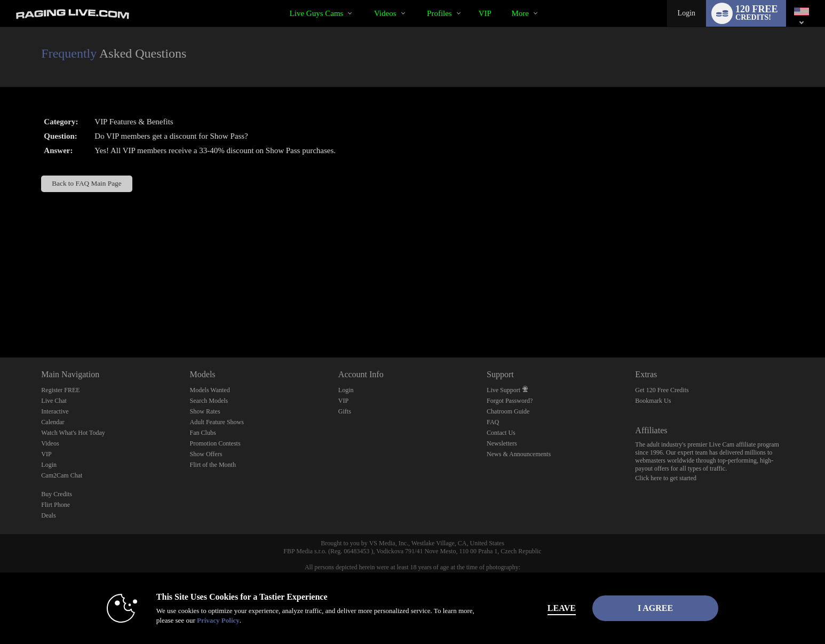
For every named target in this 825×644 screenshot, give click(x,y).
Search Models (209, 400)
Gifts (344, 411)
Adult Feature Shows (217, 422)
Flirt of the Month (213, 464)
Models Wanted (210, 390)
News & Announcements (519, 454)
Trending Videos (364, 0)
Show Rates (205, 411)
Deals (48, 515)
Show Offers (206, 454)
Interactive (54, 411)
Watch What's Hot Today (73, 432)
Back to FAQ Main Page (86, 183)
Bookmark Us (653, 400)
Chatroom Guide (508, 411)
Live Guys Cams (317, 13)
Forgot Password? (510, 400)
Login (686, 13)
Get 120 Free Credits (661, 390)
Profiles (439, 13)
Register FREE (60, 390)
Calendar (52, 422)
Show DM (0, 317)
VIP (485, 13)
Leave (562, 608)
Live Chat (54, 400)
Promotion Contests (215, 443)
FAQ (493, 422)
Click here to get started (665, 478)
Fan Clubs (203, 432)
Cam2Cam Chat (61, 475)
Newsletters (502, 443)
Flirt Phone (55, 504)
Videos (385, 13)
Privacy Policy (218, 620)
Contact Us (501, 432)
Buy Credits (56, 494)
